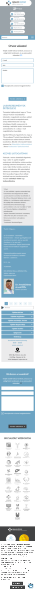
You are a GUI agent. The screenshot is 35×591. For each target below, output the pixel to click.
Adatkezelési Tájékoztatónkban (10, 556)
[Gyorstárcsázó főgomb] (30, 585)
